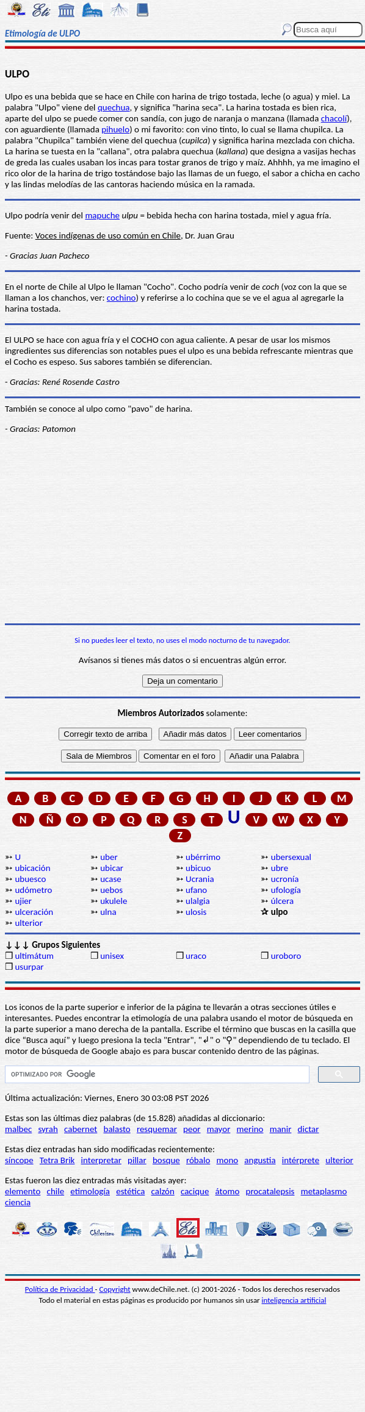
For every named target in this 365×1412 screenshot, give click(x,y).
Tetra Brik (57, 1160)
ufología (286, 889)
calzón (163, 1191)
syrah (47, 1129)
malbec (18, 1129)
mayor (219, 1129)
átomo (227, 1191)
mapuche (102, 215)
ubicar (111, 867)
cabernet (80, 1129)
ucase (110, 878)
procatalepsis (270, 1191)
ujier (23, 900)
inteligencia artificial (294, 1300)
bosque (166, 1160)
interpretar (101, 1160)
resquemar (157, 1129)
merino (250, 1129)
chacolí (334, 118)
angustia (259, 1160)
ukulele (113, 900)
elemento (22, 1191)
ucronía (285, 878)
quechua (114, 107)
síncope (19, 1160)
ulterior (28, 922)
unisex (112, 955)
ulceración (34, 911)
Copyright (115, 1289)
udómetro (33, 889)
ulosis (196, 911)
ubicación (32, 867)
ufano (196, 889)
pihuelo (115, 129)
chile (56, 1191)
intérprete (300, 1160)
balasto (117, 1129)
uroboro (286, 955)
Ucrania (200, 878)
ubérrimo (203, 856)
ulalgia (198, 900)
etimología (90, 1191)
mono (227, 1160)
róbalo (198, 1160)
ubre (279, 867)
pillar (137, 1160)
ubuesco (30, 878)
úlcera (282, 900)
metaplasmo (324, 1191)
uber (108, 856)
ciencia (18, 1202)
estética (130, 1191)
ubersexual (291, 856)
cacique (195, 1191)
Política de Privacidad (60, 1289)
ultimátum (34, 955)
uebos (111, 889)
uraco (196, 955)
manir (281, 1129)
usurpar (29, 966)
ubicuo (198, 867)
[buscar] (156, 1074)
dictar (308, 1129)
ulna (108, 911)
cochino (121, 297)
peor (191, 1129)
